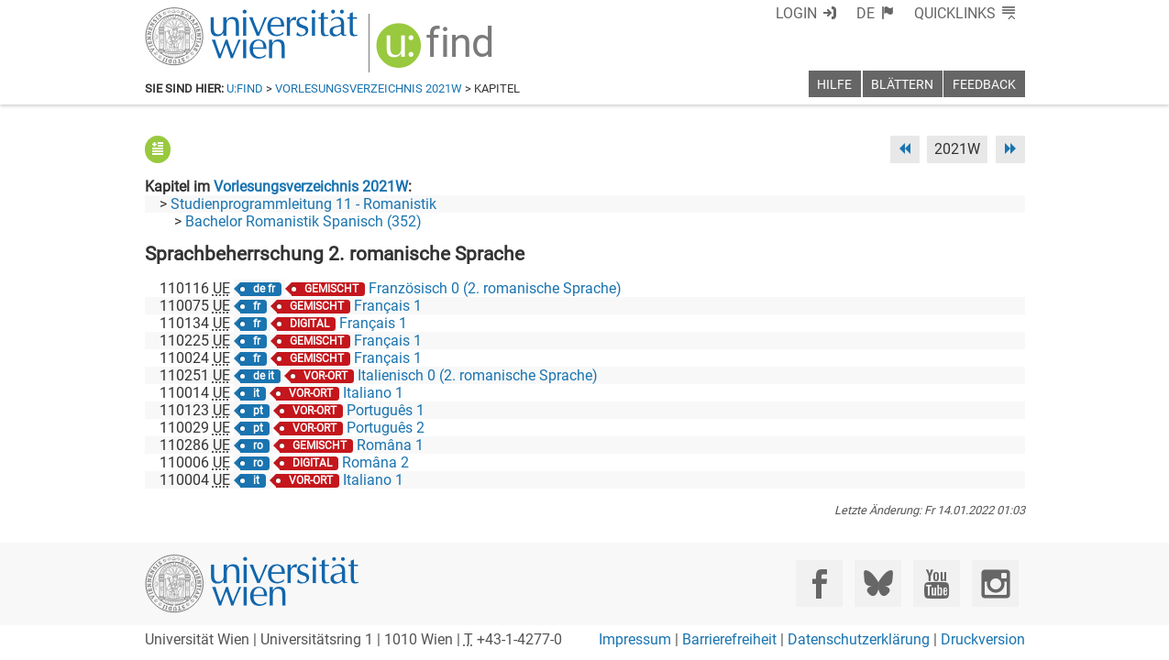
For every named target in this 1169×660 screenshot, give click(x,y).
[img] (436, 51)
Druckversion (983, 639)
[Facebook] (819, 583)
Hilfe (834, 85)
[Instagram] (995, 583)
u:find (244, 88)
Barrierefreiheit (729, 639)
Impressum (635, 639)
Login (796, 13)
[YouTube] (936, 583)
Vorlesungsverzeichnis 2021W (368, 88)
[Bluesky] (878, 583)
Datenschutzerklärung (859, 639)
